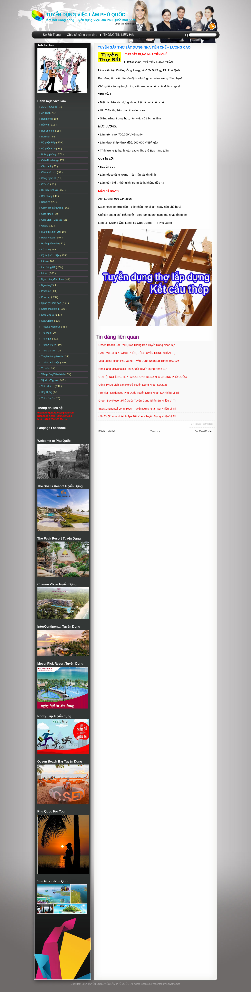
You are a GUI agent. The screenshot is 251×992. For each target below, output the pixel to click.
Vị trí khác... (48, 386)
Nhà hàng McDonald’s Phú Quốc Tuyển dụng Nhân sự (133, 368)
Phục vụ (46, 297)
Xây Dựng (47, 392)
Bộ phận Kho (48, 148)
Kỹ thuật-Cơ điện (50, 255)
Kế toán (45, 249)
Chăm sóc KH (49, 172)
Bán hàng (47, 118)
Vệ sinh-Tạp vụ (50, 380)
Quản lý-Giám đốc (51, 303)
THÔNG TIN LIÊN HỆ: (118, 34)
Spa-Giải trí (47, 321)
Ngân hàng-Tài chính (53, 279)
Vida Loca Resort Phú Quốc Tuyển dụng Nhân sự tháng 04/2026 (139, 360)
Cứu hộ (45, 184)
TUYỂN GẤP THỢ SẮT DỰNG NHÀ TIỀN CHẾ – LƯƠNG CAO (144, 47)
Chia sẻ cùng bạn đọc (82, 34)
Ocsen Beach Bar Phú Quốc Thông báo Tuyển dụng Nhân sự (137, 345)
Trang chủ (155, 431)
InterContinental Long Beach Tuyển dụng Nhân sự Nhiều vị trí (137, 408)
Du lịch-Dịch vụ (50, 190)
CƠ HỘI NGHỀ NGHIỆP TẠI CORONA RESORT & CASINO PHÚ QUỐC (143, 376)
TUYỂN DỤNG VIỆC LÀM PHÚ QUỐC (85, 14)
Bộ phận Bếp (48, 142)
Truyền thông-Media (52, 356)
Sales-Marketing (50, 309)
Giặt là (45, 225)
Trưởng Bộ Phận (50, 362)
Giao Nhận (47, 214)
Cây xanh (46, 166)
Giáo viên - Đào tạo (52, 219)
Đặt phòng (47, 196)
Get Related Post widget (201, 424)
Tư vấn (45, 368)
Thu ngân (46, 338)
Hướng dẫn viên (50, 243)
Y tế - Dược (48, 398)
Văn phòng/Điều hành (53, 374)
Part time (46, 291)
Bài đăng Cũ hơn (203, 431)
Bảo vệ (45, 124)
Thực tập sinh (49, 350)
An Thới (46, 113)
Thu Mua (46, 332)
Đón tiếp (46, 202)
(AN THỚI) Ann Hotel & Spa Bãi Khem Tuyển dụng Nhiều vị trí (137, 416)
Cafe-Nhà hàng (49, 160)
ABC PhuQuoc (49, 107)
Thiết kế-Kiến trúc (51, 326)
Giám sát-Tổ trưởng (52, 208)
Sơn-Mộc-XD (48, 315)
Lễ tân (45, 273)
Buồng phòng (49, 154)
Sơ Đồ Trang (52, 34)
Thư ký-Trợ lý (49, 344)
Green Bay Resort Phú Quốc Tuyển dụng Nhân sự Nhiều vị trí (137, 400)
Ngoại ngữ (47, 285)
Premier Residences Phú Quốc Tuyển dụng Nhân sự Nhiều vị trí (139, 392)
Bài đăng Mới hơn (107, 431)
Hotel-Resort (48, 237)
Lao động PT (48, 267)
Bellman (46, 136)
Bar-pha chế (48, 130)
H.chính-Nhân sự (51, 231)
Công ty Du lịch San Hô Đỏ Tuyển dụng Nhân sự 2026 (133, 384)
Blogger (132, 24)
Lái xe (45, 261)
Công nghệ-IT (49, 178)
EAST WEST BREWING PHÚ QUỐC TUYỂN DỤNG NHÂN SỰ (137, 353)
